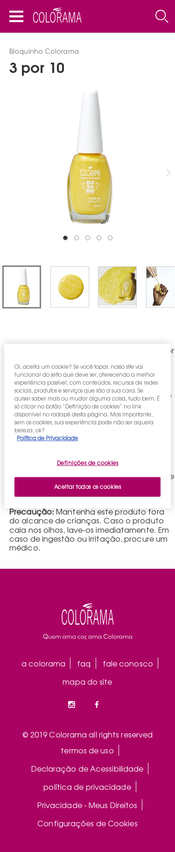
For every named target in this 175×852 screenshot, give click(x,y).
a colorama (43, 663)
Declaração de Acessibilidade (87, 768)
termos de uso (87, 750)
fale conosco (128, 663)
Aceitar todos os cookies (87, 486)
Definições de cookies (88, 462)
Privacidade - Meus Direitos (87, 804)
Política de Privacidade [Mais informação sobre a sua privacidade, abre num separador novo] (47, 438)
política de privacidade (87, 786)
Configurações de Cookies (87, 823)
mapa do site (87, 681)
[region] (87, 426)
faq (84, 663)
